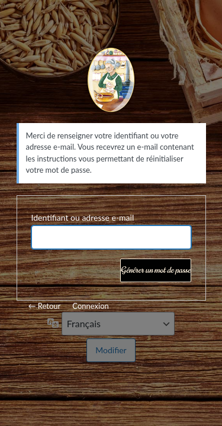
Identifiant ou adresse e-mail (82, 217)
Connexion (90, 306)
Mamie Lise (111, 81)
